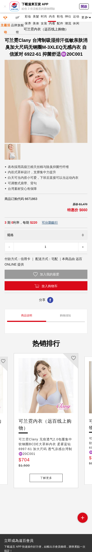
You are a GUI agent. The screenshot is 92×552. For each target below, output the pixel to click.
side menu (83, 518)
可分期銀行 (50, 222)
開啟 (84, 6)
